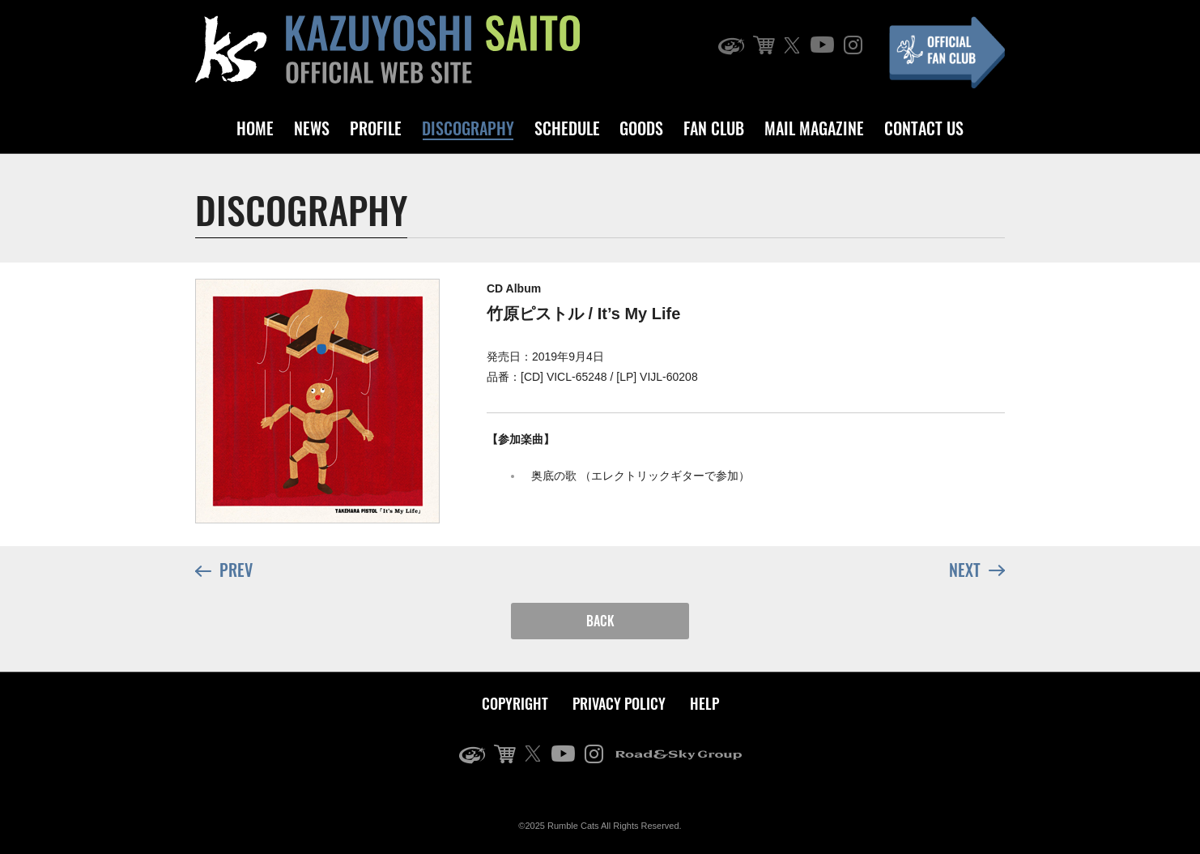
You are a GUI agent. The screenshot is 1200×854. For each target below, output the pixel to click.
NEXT (977, 568)
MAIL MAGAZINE (814, 128)
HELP (704, 703)
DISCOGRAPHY (468, 128)
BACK (600, 620)
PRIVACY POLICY (619, 703)
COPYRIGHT (515, 703)
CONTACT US (924, 128)
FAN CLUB (713, 128)
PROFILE (376, 128)
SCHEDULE (567, 128)
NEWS (312, 128)
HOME (255, 128)
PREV (224, 570)
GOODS (641, 128)
